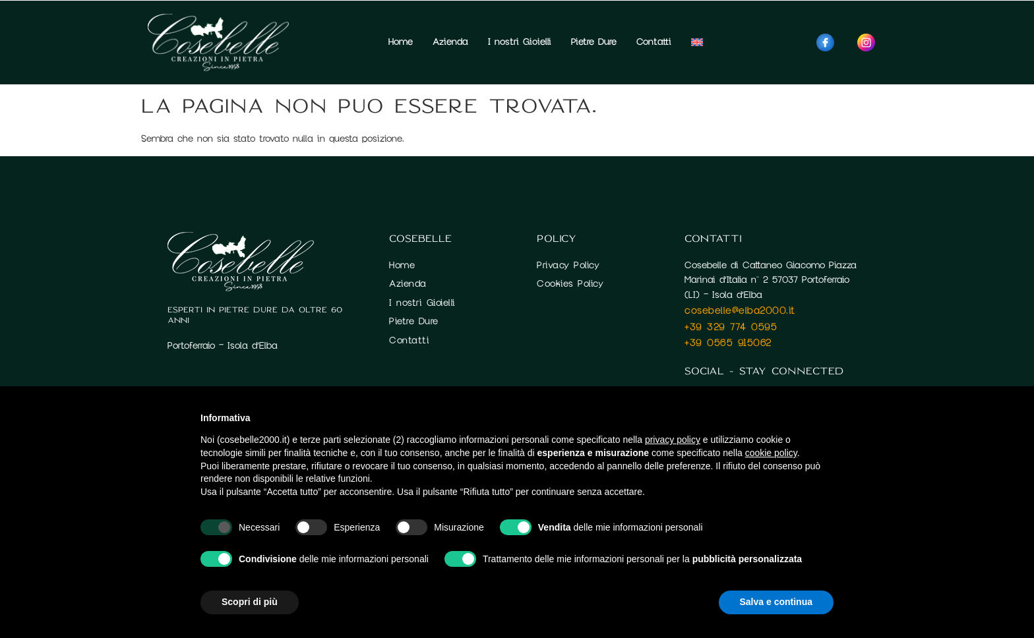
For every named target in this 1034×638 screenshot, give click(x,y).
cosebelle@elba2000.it (739, 310)
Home (400, 42)
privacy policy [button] (672, 439)
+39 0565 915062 (728, 342)
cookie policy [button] (771, 453)
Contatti (653, 42)
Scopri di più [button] (250, 601)
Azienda (450, 42)
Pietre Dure (594, 42)
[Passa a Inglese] (697, 42)
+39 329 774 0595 (730, 327)
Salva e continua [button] (776, 601)
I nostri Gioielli (519, 42)
